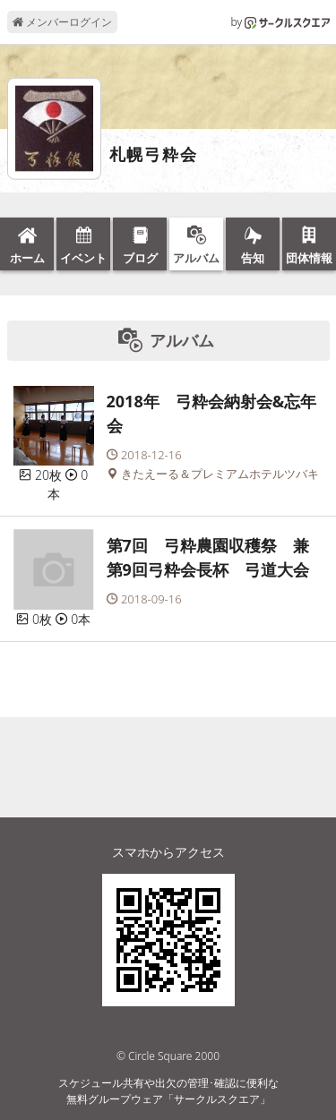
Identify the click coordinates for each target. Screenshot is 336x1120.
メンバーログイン (62, 22)
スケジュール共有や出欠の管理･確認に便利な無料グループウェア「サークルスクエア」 (168, 1091)
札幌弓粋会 (153, 155)
